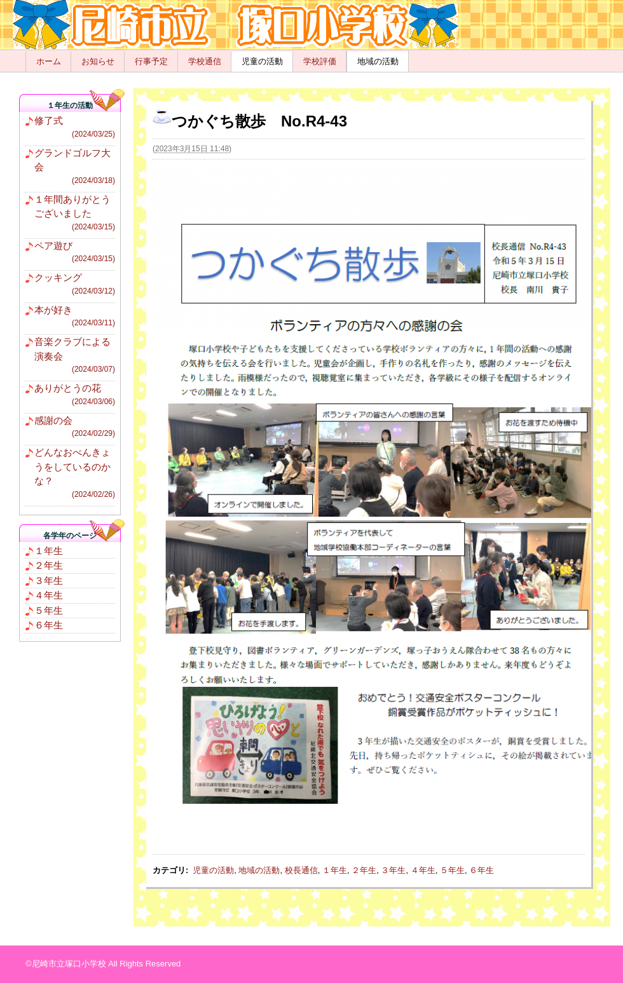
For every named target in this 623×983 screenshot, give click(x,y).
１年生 (334, 870)
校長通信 (301, 870)
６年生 (481, 870)
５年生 (452, 870)
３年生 (393, 870)
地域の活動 (378, 61)
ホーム (48, 61)
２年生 (364, 870)
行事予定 (151, 61)
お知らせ (97, 61)
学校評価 (319, 61)
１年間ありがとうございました (74, 213)
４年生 (423, 870)
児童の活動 (262, 61)
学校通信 (204, 61)
